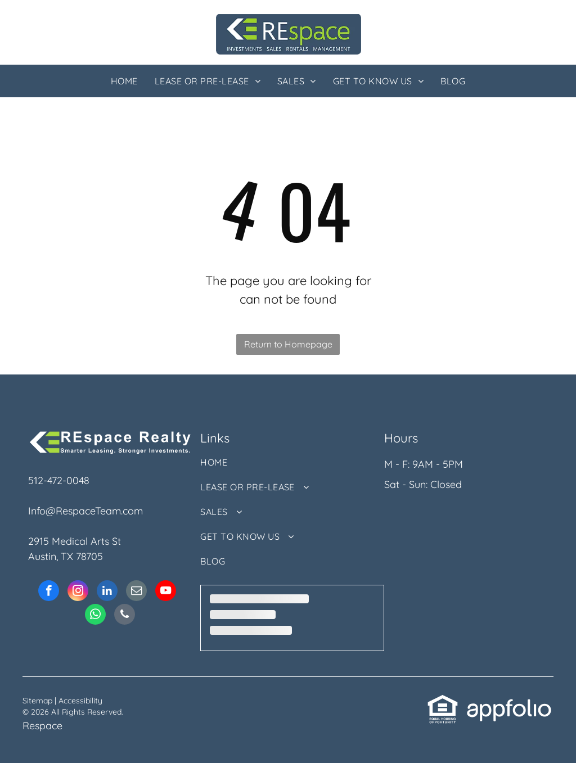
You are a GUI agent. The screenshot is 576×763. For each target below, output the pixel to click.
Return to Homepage (288, 344)
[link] (442, 701)
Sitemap (37, 701)
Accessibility (80, 701)
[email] (136, 592)
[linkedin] (107, 592)
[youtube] (165, 592)
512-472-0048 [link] (58, 480)
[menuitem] (124, 81)
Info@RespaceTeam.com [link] (85, 510)
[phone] (124, 615)
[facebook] (48, 592)
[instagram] (78, 592)
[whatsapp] (95, 615)
